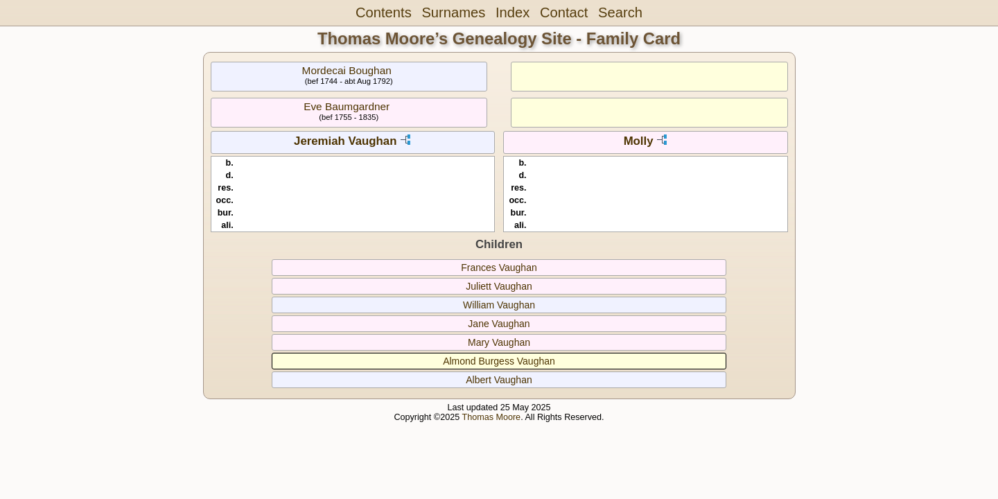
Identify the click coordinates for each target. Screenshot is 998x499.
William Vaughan (499, 304)
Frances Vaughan (498, 267)
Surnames (453, 12)
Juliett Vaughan (499, 286)
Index (512, 12)
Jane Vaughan (498, 323)
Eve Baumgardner (346, 106)
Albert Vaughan (499, 379)
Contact (564, 12)
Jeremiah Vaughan (345, 141)
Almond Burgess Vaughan (499, 361)
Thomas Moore (491, 417)
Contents (384, 12)
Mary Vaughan (499, 342)
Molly (639, 141)
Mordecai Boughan (347, 70)
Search (620, 12)
